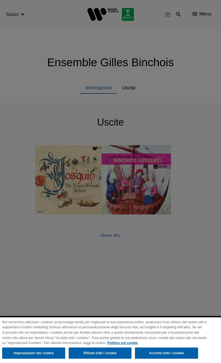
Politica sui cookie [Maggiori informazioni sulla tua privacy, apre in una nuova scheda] (122, 343)
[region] (110, 340)
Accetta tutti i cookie (166, 353)
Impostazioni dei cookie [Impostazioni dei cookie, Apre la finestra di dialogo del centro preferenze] (34, 353)
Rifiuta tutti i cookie (100, 353)
